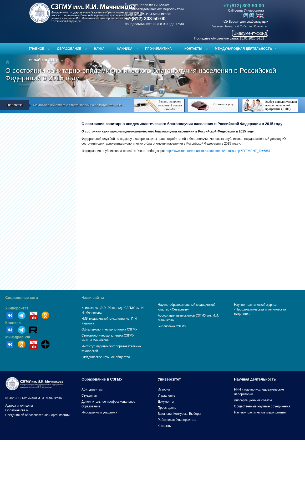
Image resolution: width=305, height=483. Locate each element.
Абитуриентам (92, 389)
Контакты (260, 26)
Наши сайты (93, 297)
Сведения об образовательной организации (37, 415)
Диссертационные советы (253, 400)
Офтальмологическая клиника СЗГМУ (109, 329)
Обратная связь (16, 410)
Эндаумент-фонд (250, 33)
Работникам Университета (177, 420)
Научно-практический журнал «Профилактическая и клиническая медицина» (260, 309)
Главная (217, 26)
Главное (36, 49)
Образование (69, 49)
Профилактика (158, 49)
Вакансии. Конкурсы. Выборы (179, 414)
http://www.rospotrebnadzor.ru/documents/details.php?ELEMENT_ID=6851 (218, 151)
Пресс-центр (167, 408)
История (164, 389)
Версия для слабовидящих (245, 21)
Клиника (125, 49)
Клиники (13, 323)
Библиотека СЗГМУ (172, 326)
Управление (166, 395)
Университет (16, 308)
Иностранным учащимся (99, 412)
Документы (166, 401)
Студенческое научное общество (106, 357)
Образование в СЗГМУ (102, 379)
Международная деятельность (243, 49)
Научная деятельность (255, 379)
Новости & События (238, 26)
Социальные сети (21, 297)
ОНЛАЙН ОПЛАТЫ (43, 60)
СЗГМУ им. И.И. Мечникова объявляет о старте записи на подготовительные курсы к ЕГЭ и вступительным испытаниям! (100, 105)
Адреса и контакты (19, 405)
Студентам (90, 395)
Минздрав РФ (17, 337)
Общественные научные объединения (262, 406)
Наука (99, 49)
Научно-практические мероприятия (260, 412)
